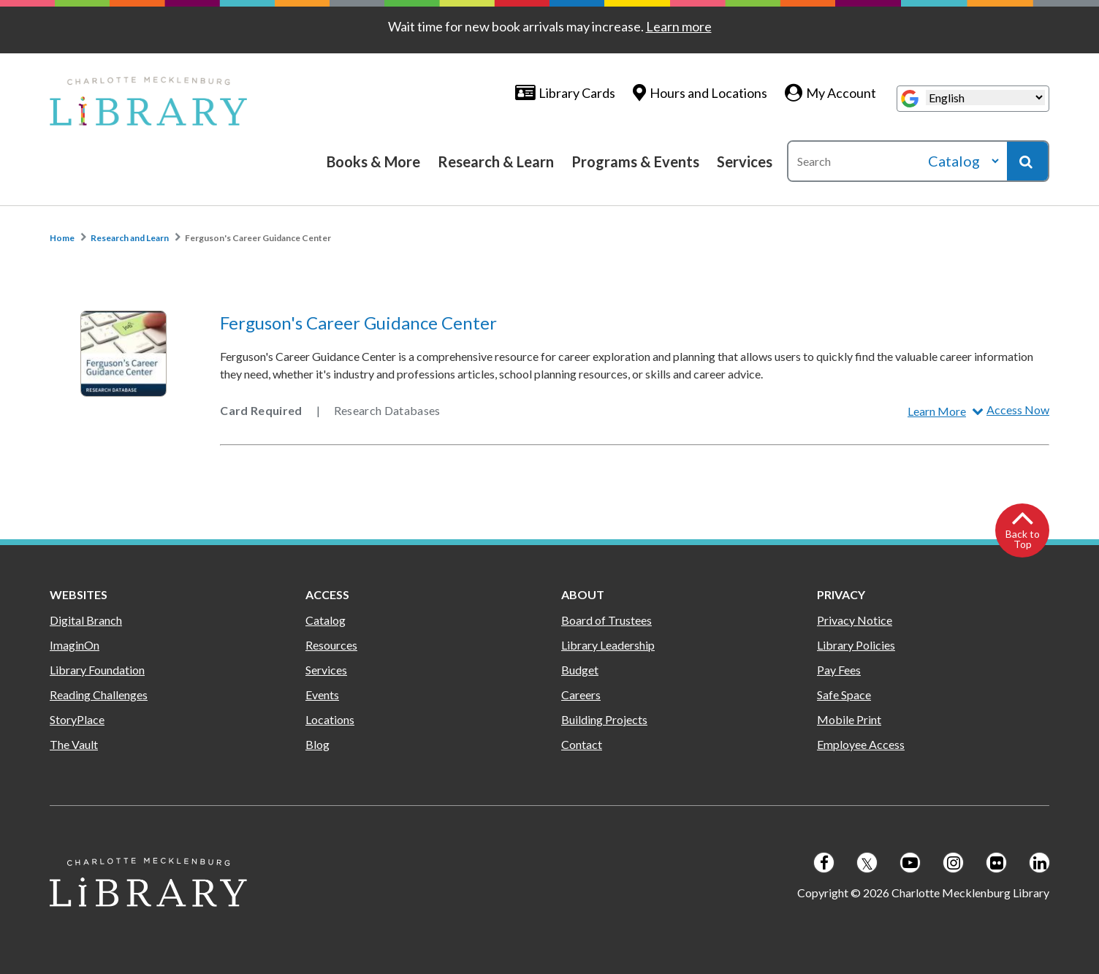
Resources (331, 645)
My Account (841, 93)
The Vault (74, 744)
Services (744, 161)
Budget (579, 670)
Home (62, 237)
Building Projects (604, 719)
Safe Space (844, 694)
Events (322, 694)
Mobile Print (849, 719)
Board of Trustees (606, 620)
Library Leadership (608, 645)
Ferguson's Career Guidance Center (258, 237)
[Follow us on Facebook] (824, 862)
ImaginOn (74, 645)
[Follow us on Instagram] (953, 862)
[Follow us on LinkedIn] (1039, 862)
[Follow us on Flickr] (996, 862)
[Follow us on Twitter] (867, 862)
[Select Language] (985, 97)
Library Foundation (97, 670)
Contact (581, 744)
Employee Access (861, 744)
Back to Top (1022, 539)
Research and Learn (130, 237)
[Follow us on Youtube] (910, 862)
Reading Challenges (99, 694)
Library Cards (577, 93)
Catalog (325, 620)
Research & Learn (496, 161)
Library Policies (856, 645)
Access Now (1017, 409)
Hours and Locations (708, 93)
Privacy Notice (854, 620)
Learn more (679, 26)
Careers (581, 694)
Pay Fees (839, 670)
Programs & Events (635, 161)
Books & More (373, 161)
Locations (329, 719)
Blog (317, 744)
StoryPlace (77, 719)
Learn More (937, 411)
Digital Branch (86, 620)
